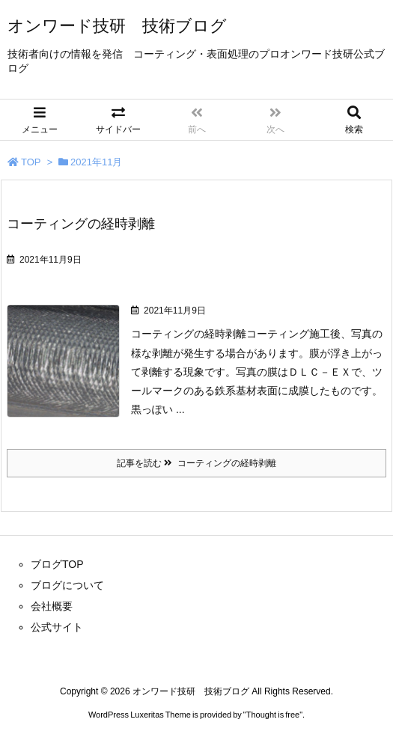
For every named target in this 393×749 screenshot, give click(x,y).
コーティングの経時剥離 (81, 223)
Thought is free (272, 714)
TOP (31, 162)
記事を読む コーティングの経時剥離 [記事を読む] (196, 463)
